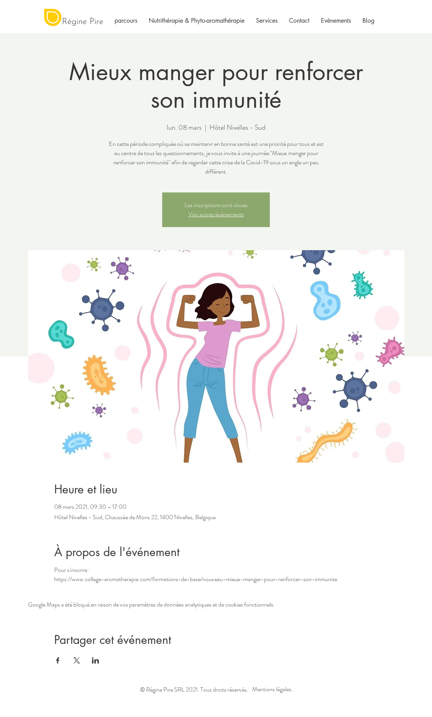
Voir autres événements (216, 214)
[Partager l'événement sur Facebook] (57, 660)
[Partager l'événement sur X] (76, 660)
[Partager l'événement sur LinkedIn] (95, 660)
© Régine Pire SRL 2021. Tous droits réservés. (194, 689)
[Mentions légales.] (272, 689)
